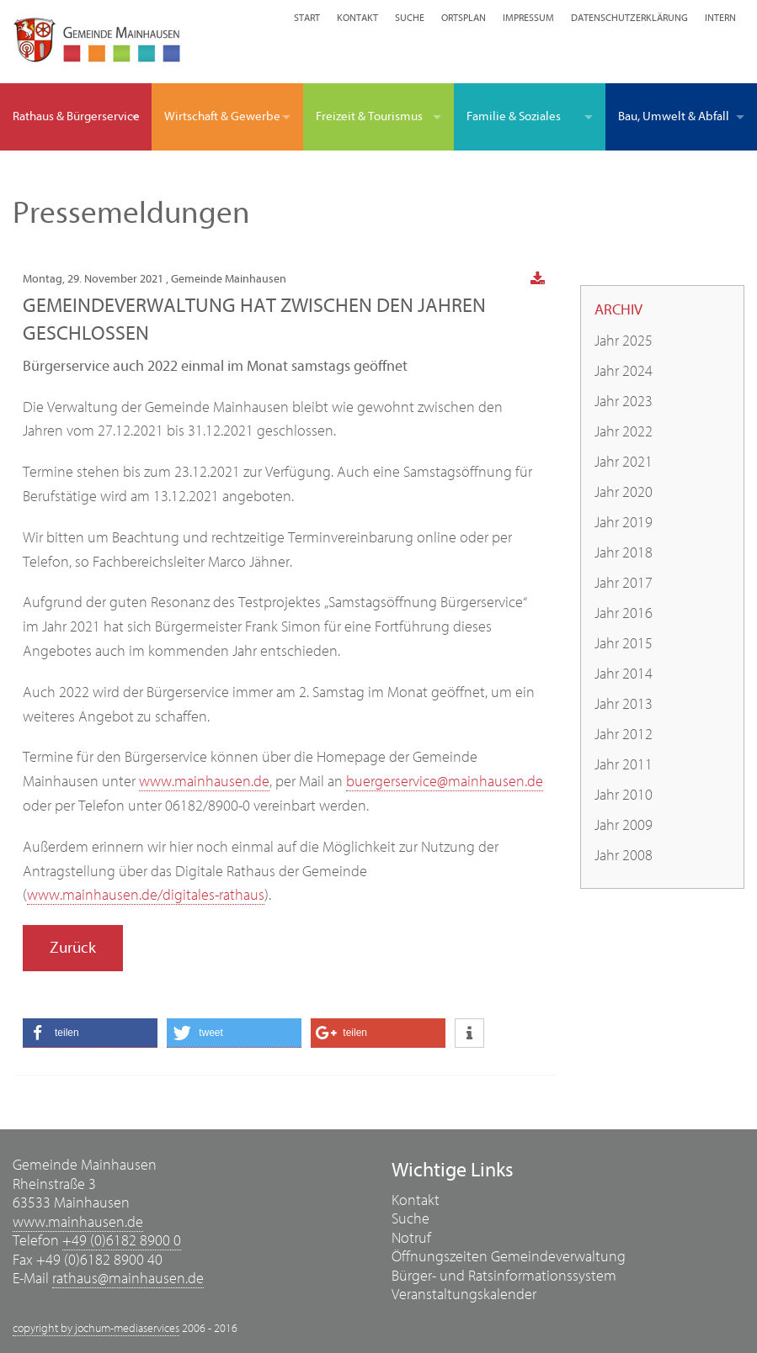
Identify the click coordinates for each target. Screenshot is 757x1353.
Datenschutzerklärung (629, 18)
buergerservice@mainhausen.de (444, 781)
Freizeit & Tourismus (369, 116)
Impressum (528, 18)
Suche (409, 18)
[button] (90, 1033)
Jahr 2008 (623, 855)
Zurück (73, 947)
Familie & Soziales (513, 116)
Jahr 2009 (623, 825)
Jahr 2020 (623, 492)
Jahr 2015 (623, 644)
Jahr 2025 (623, 341)
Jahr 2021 (623, 462)
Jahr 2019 (623, 522)
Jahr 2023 (623, 401)
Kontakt (357, 18)
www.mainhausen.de (204, 781)
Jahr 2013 (623, 704)
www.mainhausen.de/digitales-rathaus (145, 895)
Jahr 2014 (623, 674)
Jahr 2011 (623, 765)
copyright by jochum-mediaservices (96, 1328)
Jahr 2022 (623, 432)
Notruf (411, 1238)
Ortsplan (463, 18)
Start (307, 18)
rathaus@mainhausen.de (128, 1278)
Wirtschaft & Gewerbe (222, 116)
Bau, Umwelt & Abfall (673, 116)
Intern (720, 18)
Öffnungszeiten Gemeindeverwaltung (509, 1257)
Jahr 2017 (623, 583)
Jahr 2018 (623, 553)
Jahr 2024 (623, 371)
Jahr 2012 (623, 734)
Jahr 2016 (623, 613)
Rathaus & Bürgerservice (76, 116)
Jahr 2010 (623, 795)
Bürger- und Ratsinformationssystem (504, 1276)
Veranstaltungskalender (464, 1294)
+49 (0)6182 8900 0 (121, 1241)
